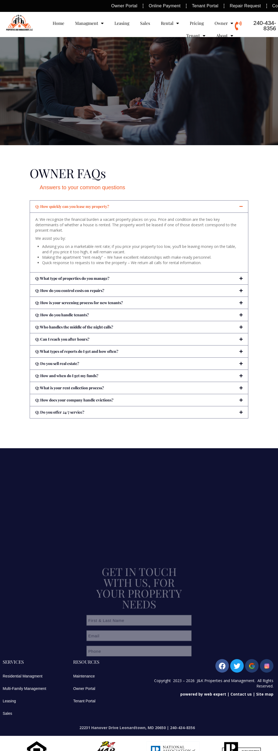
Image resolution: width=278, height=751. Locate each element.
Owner (224, 23)
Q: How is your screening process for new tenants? (79, 302)
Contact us (241, 694)
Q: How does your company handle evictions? (74, 400)
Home (58, 23)
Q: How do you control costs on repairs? (69, 290)
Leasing (121, 23)
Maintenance (84, 676)
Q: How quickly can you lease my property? (72, 206)
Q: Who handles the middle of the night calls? (74, 327)
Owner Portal (84, 688)
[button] (139, 206)
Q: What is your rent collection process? (69, 387)
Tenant (195, 36)
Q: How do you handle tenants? (62, 314)
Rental (170, 23)
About (224, 36)
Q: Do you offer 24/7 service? (59, 412)
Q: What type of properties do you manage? (72, 278)
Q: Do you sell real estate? (57, 363)
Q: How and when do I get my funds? (66, 375)
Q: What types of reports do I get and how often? (76, 351)
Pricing (197, 23)
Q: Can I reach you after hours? (62, 339)
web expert (215, 694)
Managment (89, 23)
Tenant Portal (84, 701)
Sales (145, 23)
